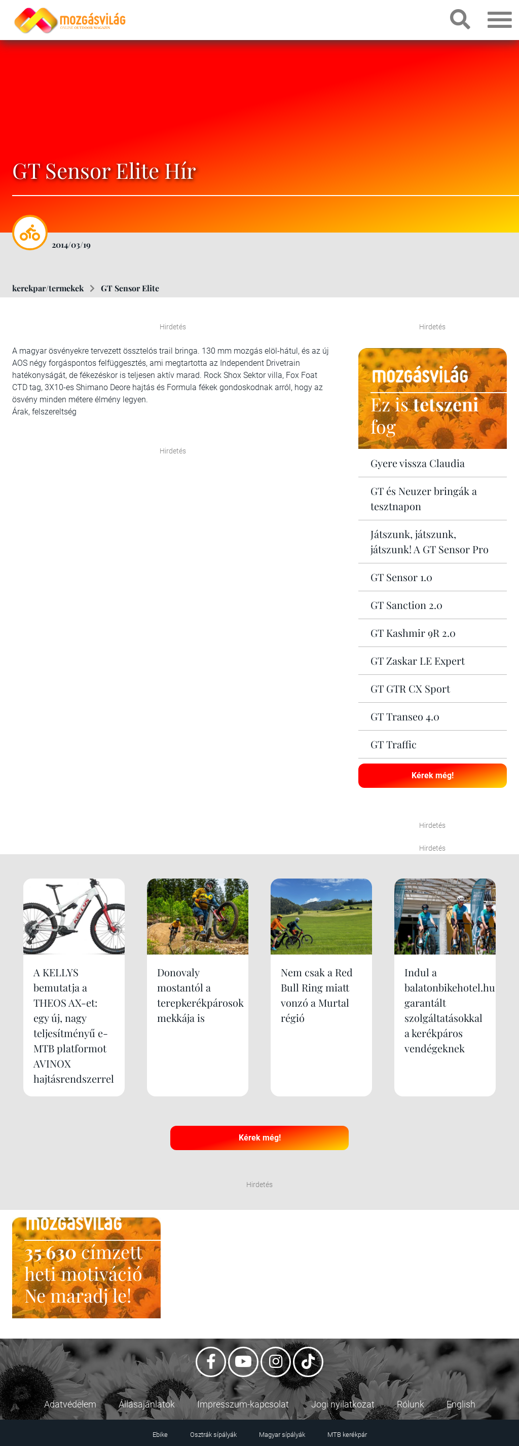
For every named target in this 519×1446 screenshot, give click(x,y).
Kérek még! (433, 775)
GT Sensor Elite (130, 288)
